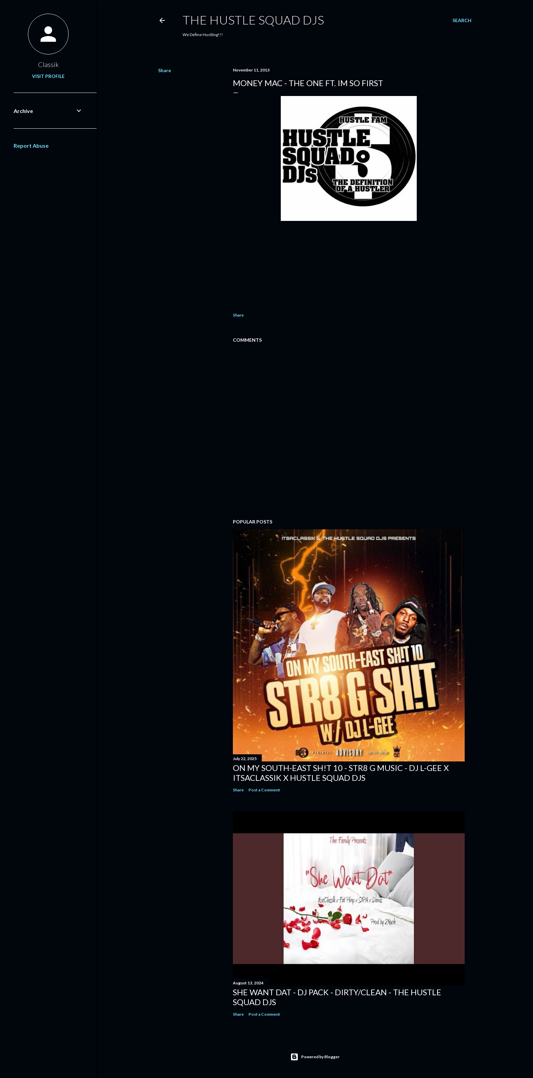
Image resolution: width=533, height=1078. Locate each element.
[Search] (461, 20)
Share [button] (164, 70)
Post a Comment (264, 789)
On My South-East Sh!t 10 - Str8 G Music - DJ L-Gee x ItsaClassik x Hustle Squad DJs (341, 773)
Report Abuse (31, 145)
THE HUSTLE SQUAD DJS (253, 19)
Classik (48, 64)
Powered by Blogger (315, 1057)
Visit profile (48, 76)
